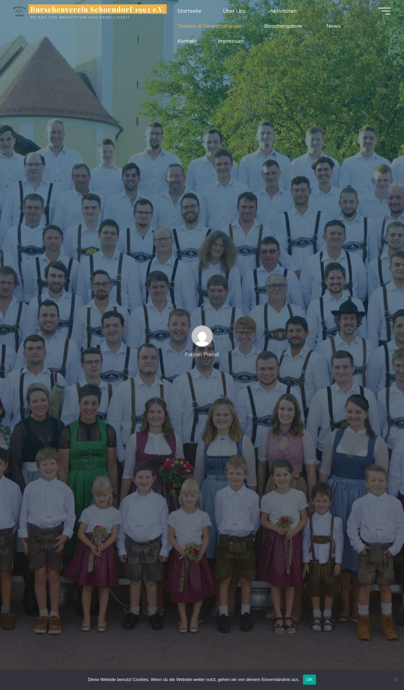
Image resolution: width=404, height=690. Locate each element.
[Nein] (395, 679)
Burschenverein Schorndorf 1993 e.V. (97, 9)
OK (309, 679)
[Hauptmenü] (385, 11)
